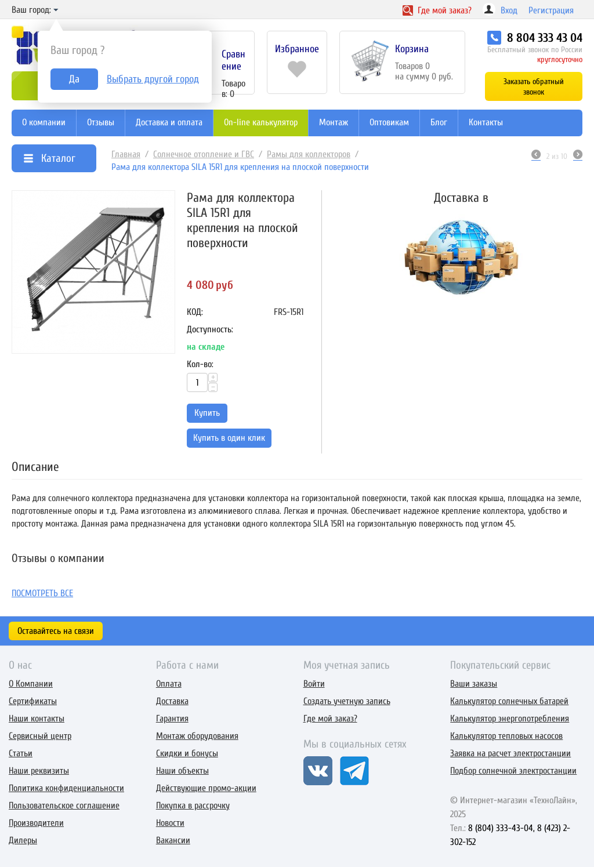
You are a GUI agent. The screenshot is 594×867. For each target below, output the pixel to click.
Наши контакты (36, 718)
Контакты (486, 122)
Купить (207, 413)
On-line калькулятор (261, 122)
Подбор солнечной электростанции (513, 771)
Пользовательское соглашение (64, 805)
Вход (509, 10)
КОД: (195, 312)
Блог (438, 122)
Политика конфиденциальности (66, 788)
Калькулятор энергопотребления (509, 718)
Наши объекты (182, 771)
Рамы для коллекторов (308, 154)
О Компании (31, 684)
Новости (170, 823)
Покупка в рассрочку (193, 805)
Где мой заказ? (330, 718)
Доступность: (210, 329)
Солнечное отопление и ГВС (203, 154)
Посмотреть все (42, 593)
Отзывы (100, 122)
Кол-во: (200, 364)
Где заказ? (437, 10)
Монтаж (333, 122)
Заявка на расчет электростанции (510, 753)
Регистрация (551, 10)
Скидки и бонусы (187, 753)
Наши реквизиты (39, 771)
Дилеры (23, 840)
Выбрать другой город (153, 79)
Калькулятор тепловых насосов (506, 736)
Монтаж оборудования (197, 736)
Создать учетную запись (346, 701)
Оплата (169, 684)
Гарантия (172, 718)
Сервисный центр (40, 736)
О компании (44, 122)
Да (74, 79)
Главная (125, 154)
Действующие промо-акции (206, 788)
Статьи (20, 753)
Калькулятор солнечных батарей (509, 701)
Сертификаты (33, 701)
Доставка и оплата (169, 122)
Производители (36, 823)
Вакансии (173, 840)
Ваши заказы (473, 684)
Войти (314, 684)
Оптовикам (389, 122)
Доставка (172, 701)
